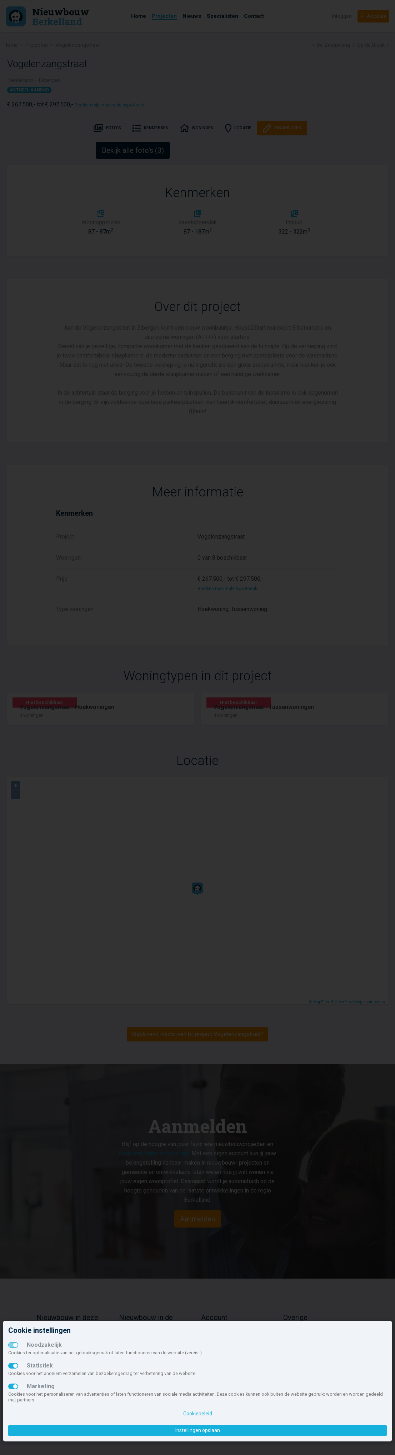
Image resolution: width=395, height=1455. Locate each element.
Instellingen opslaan (197, 1430)
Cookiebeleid (197, 1413)
